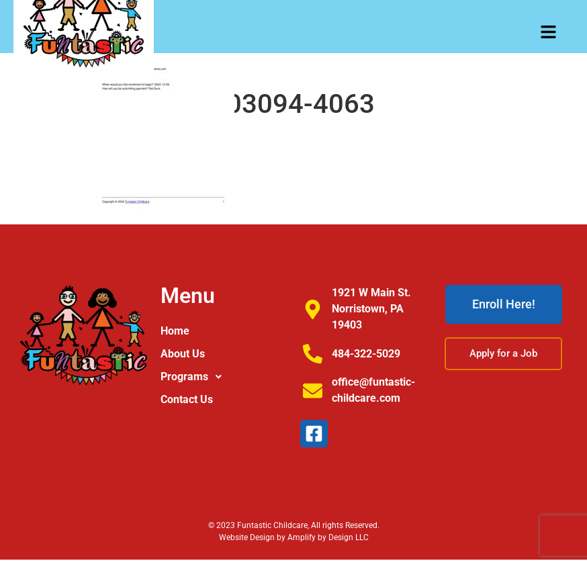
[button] (224, 376)
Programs (195, 376)
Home (175, 330)
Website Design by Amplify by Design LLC (294, 537)
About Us (183, 353)
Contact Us (187, 399)
